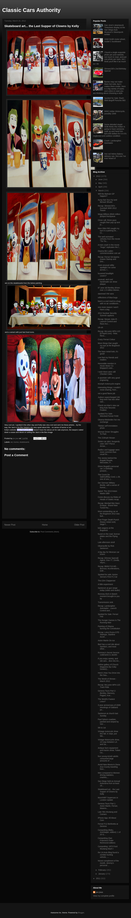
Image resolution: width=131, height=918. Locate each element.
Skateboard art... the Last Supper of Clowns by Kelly (108, 791)
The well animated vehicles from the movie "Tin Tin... (109, 239)
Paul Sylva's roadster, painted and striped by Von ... (108, 721)
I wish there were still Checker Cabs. (107, 373)
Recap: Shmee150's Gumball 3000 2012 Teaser (107, 208)
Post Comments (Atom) (50, 532)
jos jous (16, 438)
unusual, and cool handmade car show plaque (107, 281)
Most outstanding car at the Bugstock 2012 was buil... (109, 513)
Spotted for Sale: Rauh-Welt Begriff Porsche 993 (114, 99)
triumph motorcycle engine (109, 384)
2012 (98, 176)
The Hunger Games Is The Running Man (109, 621)
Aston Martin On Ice (106, 640)
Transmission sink (105, 602)
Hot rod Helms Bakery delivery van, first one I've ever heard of (115, 156)
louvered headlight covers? (105, 274)
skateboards (24, 442)
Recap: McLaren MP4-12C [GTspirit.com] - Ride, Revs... (109, 333)
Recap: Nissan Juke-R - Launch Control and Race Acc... (108, 321)
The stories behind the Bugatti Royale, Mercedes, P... (107, 460)
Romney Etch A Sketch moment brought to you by (109, 596)
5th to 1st (102, 728)
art (12, 442)
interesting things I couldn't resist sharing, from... (109, 388)
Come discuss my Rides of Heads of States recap (109, 498)
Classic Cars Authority (31, 10)
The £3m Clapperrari (106, 581)
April (100, 187)
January (102, 874)
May (100, 183)
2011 (98, 878)
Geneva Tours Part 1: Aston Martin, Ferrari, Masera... (108, 806)
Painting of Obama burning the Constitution (109, 627)
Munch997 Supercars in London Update (108, 799)
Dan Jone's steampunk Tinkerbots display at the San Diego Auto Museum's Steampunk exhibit (114, 29)
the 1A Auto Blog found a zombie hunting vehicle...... (108, 854)
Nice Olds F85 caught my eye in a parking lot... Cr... (108, 230)
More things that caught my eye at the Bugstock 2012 (109, 345)
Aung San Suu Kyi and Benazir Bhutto (107, 201)
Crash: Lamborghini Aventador (112, 142)
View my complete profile (103, 896)
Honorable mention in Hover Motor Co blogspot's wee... (107, 365)
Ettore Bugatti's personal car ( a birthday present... (108, 468)
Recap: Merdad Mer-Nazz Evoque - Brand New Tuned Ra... (109, 505)
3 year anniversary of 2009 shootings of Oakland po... (109, 707)
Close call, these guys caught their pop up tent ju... (109, 222)
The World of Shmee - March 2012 (107, 680)
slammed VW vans (106, 294)
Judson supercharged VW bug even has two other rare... (109, 399)
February (102, 870)
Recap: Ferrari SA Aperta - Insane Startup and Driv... (109, 259)
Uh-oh (100, 327)
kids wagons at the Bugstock (106, 529)
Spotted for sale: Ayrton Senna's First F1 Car (108, 575)
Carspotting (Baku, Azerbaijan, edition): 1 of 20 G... (109, 832)
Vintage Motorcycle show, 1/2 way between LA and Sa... (109, 742)
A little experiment (105, 584)
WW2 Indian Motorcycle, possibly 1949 (114, 112)
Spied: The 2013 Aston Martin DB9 (107, 492)
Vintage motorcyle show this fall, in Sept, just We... (108, 733)
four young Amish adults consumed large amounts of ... (108, 758)
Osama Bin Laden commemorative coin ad (109, 252)
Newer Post (9, 525)
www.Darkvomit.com (25, 430)
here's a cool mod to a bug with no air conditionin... (109, 302)
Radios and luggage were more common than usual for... (109, 452)
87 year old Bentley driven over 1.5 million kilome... (109, 289)
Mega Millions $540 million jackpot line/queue (109, 215)
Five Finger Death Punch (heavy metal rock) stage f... (108, 522)
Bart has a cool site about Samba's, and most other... (108, 646)
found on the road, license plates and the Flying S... (109, 536)
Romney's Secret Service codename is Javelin (108, 653)
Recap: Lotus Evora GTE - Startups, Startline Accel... (109, 634)
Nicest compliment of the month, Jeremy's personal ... (108, 863)
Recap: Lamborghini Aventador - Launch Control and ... (107, 608)
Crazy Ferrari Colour (106, 339)
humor (16, 442)
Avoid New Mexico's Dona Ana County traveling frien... (109, 766)
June (100, 179)
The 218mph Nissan (106, 438)
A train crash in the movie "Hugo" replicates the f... (109, 246)
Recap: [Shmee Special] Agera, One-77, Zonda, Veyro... (108, 560)
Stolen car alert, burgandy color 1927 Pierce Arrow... (109, 443)
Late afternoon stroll (106, 542)
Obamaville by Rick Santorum (106, 547)
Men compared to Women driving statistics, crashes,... (109, 775)
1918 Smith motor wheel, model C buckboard (115, 40)
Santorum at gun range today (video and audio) (109, 589)
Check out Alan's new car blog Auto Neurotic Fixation (108, 407)
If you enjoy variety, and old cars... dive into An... (109, 659)
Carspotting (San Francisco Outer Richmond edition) (106, 840)
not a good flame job (106, 393)
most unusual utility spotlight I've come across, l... (107, 267)
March (101, 191)
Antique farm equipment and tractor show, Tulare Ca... (109, 750)
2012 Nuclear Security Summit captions (107, 314)
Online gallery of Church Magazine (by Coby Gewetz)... (108, 666)
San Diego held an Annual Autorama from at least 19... (109, 783)
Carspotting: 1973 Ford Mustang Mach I (107, 847)
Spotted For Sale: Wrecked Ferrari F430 (108, 415)
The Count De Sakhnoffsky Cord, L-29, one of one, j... (109, 477)
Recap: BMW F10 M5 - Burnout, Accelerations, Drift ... (109, 568)
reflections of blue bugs (107, 297)
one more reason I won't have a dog (108, 308)
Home (45, 525)
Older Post (79, 525)
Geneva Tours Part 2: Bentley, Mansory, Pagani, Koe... (107, 693)
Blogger (81, 913)
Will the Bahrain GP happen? (106, 195)
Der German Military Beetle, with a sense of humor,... (108, 485)
